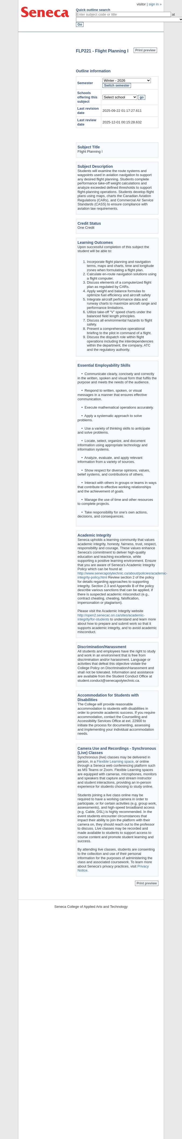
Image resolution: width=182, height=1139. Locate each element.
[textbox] (123, 14)
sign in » (155, 4)
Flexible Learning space (115, 761)
